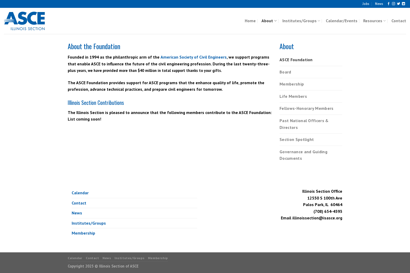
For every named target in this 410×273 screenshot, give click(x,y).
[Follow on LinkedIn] (403, 4)
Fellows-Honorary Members (307, 108)
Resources (374, 20)
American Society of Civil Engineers (194, 57)
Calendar (80, 192)
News (379, 4)
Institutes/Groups (301, 20)
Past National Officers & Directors (304, 124)
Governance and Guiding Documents (303, 155)
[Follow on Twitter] (398, 4)
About (268, 20)
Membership (292, 84)
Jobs (365, 4)
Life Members (293, 96)
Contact (398, 20)
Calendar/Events (341, 20)
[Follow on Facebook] (388, 4)
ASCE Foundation (296, 59)
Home (250, 20)
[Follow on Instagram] (393, 4)
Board (285, 72)
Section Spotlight (297, 139)
